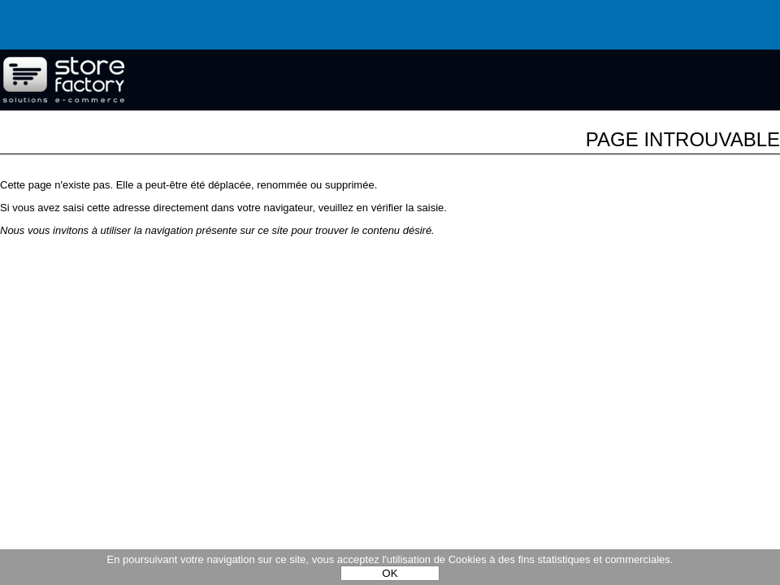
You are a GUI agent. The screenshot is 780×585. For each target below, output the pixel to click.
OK (389, 573)
